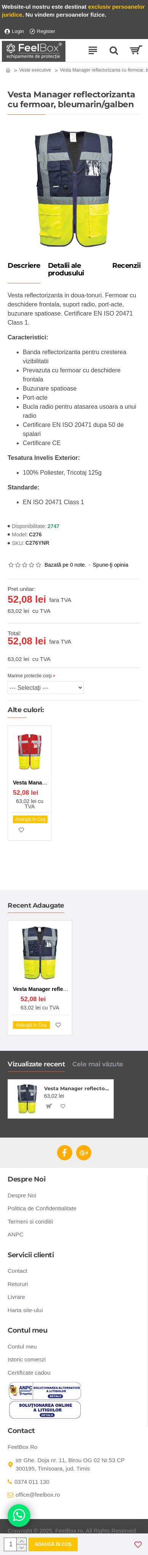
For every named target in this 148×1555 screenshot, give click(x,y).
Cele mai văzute (97, 1064)
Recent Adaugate (36, 905)
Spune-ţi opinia (110, 565)
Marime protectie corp (30, 675)
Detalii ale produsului (66, 269)
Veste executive (35, 70)
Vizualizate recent (36, 1064)
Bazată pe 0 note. (65, 565)
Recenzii (126, 266)
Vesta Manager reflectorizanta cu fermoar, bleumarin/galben (77, 1088)
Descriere (24, 266)
